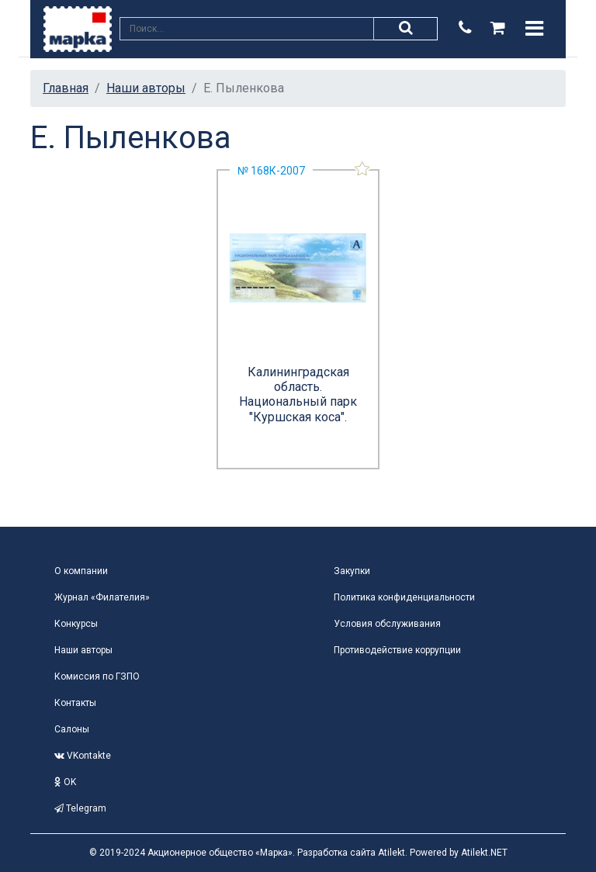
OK (65, 782)
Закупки (352, 571)
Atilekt (391, 852)
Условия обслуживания (387, 623)
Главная (65, 88)
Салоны (71, 729)
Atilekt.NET (484, 852)
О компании (81, 571)
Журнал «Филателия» (102, 597)
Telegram (80, 808)
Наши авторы (145, 88)
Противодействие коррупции (397, 650)
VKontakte (82, 755)
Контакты (75, 702)
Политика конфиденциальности (404, 597)
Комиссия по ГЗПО (97, 676)
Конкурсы (76, 623)
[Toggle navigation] (534, 28)
